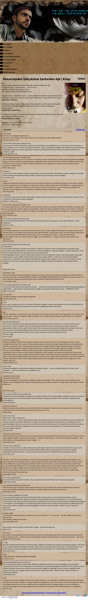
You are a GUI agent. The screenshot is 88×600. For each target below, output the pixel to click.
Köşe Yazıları (8, 53)
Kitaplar (6, 50)
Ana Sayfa (7, 44)
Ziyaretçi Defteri (9, 59)
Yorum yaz (80, 129)
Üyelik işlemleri (9, 72)
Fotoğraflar (8, 63)
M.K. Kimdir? (8, 47)
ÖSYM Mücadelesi (10, 69)
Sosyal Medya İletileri (11, 56)
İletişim (6, 66)
